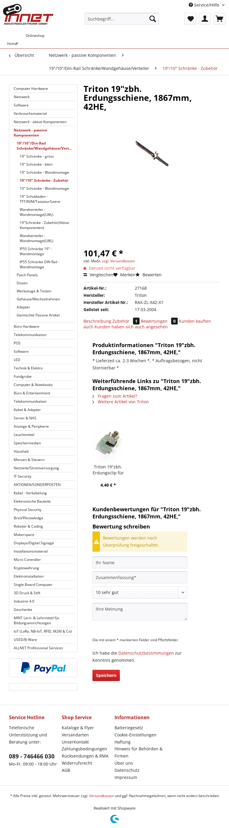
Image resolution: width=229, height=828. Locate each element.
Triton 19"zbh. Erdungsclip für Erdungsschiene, (108, 470)
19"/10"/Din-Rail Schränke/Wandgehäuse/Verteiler (45, 146)
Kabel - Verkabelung (30, 492)
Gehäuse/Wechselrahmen (38, 299)
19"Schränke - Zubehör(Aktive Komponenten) (44, 225)
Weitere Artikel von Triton (120, 401)
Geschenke (23, 609)
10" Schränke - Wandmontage (44, 188)
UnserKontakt (75, 742)
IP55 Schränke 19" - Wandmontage (36, 251)
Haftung (122, 742)
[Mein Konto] (205, 19)
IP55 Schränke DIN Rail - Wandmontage (39, 264)
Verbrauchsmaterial (30, 113)
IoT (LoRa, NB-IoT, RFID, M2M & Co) (43, 631)
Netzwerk (22, 96)
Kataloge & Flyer (78, 727)
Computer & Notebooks (33, 384)
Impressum (125, 777)
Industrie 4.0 (24, 601)
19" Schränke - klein (36, 164)
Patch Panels (27, 274)
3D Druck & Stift (27, 592)
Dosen (22, 283)
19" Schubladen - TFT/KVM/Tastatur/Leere (40, 199)
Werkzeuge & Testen (34, 291)
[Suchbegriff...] (122, 19)
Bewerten (148, 274)
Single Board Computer (33, 584)
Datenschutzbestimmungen (146, 653)
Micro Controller (27, 559)
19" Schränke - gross (37, 156)
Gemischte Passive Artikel (38, 315)
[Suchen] (152, 19)
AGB (66, 770)
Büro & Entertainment (32, 393)
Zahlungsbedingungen (84, 749)
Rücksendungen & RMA (85, 756)
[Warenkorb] (219, 19)
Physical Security (27, 509)
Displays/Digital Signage (34, 542)
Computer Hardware (31, 88)
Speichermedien (27, 443)
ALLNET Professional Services (38, 647)
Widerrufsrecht (77, 763)
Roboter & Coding (28, 526)
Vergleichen (98, 274)
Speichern (106, 675)
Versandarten (75, 735)
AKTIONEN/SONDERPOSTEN (37, 484)
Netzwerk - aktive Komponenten (40, 121)
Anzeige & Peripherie (31, 426)
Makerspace (24, 534)
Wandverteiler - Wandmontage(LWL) (36, 212)
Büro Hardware (26, 326)
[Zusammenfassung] (139, 577)
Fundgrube (23, 376)
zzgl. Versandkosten (118, 261)
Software (21, 105)
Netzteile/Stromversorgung (36, 468)
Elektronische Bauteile (32, 501)
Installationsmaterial (31, 551)
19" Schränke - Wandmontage (44, 172)
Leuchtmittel (24, 434)
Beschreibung (97, 321)
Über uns (123, 763)
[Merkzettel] (190, 19)
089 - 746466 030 (32, 756)
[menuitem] (122, 21)
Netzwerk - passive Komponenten (30, 133)
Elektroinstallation (29, 576)
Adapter (23, 307)
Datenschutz (127, 770)
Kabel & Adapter (27, 409)
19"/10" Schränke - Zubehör (44, 180)
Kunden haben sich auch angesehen (131, 327)
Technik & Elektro (28, 368)
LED (17, 359)
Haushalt (21, 451)
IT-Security (22, 476)
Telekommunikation (30, 334)
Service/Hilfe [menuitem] (204, 5)
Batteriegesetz (128, 727)
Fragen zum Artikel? (114, 396)
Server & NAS (25, 418)
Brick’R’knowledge (28, 517)
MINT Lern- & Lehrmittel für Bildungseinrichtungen (36, 620)
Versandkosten (101, 795)
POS (17, 343)
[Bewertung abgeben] (139, 592)
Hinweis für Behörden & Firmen (138, 752)
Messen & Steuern (29, 459)
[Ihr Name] (139, 562)
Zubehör (126, 321)
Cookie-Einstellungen (135, 735)
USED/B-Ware (25, 639)
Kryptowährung (26, 567)
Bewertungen (160, 321)
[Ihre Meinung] (139, 611)
